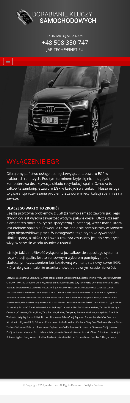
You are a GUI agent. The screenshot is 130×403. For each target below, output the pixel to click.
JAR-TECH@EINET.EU (65, 49)
